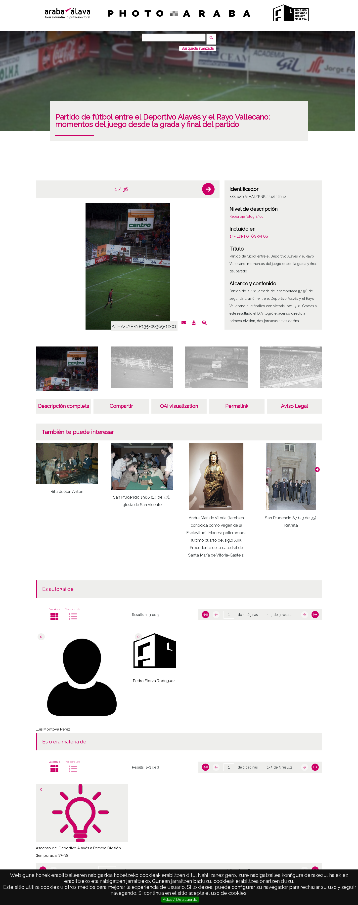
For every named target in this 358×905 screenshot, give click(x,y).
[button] (208, 186)
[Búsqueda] (175, 38)
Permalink (236, 403)
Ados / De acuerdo (180, 899)
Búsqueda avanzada (197, 45)
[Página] (229, 611)
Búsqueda (213, 37)
